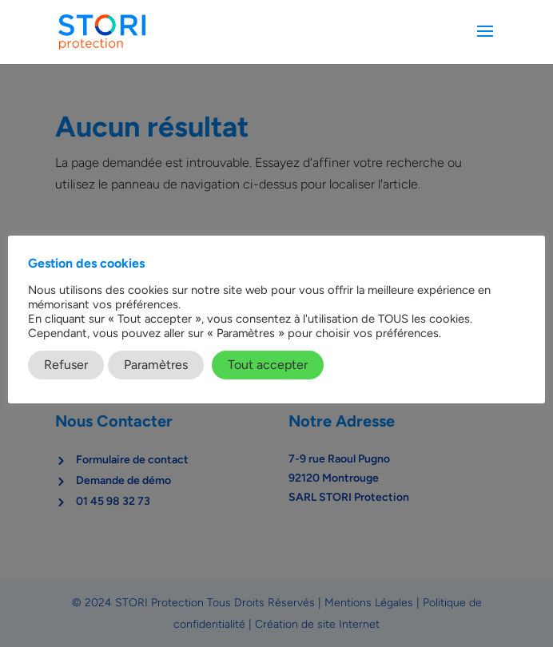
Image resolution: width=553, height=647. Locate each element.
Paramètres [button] (156, 364)
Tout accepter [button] (268, 364)
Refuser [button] (66, 364)
